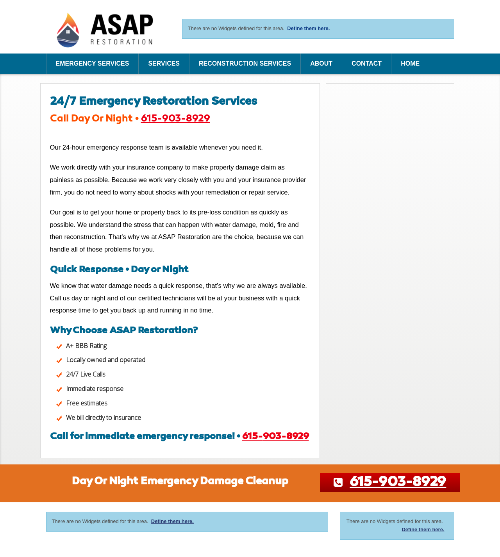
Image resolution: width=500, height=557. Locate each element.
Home (410, 63)
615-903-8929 (175, 119)
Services (164, 63)
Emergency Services (92, 63)
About (321, 63)
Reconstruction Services (245, 63)
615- (275, 436)
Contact (367, 63)
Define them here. (308, 28)
